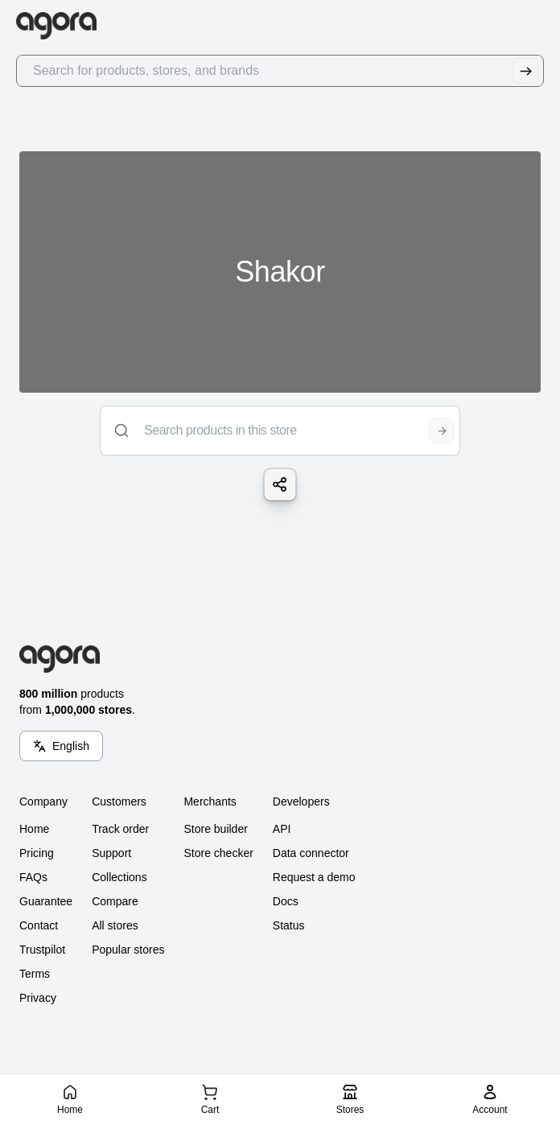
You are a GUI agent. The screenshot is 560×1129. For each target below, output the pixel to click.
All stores (115, 925)
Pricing (36, 853)
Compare (115, 901)
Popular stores (128, 949)
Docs (286, 901)
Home (34, 828)
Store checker (218, 853)
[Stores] (350, 1098)
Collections (119, 877)
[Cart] (210, 1098)
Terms (34, 973)
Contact (38, 925)
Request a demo (314, 877)
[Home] (70, 1098)
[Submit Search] (525, 71)
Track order (120, 828)
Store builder (215, 828)
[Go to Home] (63, 26)
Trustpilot (42, 949)
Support (111, 853)
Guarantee (45, 901)
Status (289, 925)
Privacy (37, 997)
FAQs (33, 877)
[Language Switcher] (61, 746)
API (282, 828)
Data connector (311, 853)
